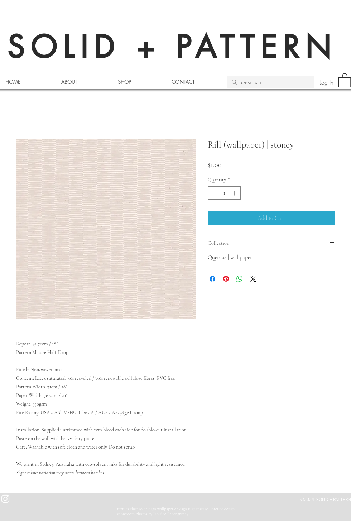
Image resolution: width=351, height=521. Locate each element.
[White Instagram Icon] (5, 498)
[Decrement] (213, 193)
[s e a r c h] (270, 82)
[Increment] (235, 193)
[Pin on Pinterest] (226, 278)
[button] (344, 79)
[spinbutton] (224, 193)
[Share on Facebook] (212, 278)
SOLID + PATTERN (172, 47)
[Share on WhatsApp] (239, 278)
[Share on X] (253, 278)
